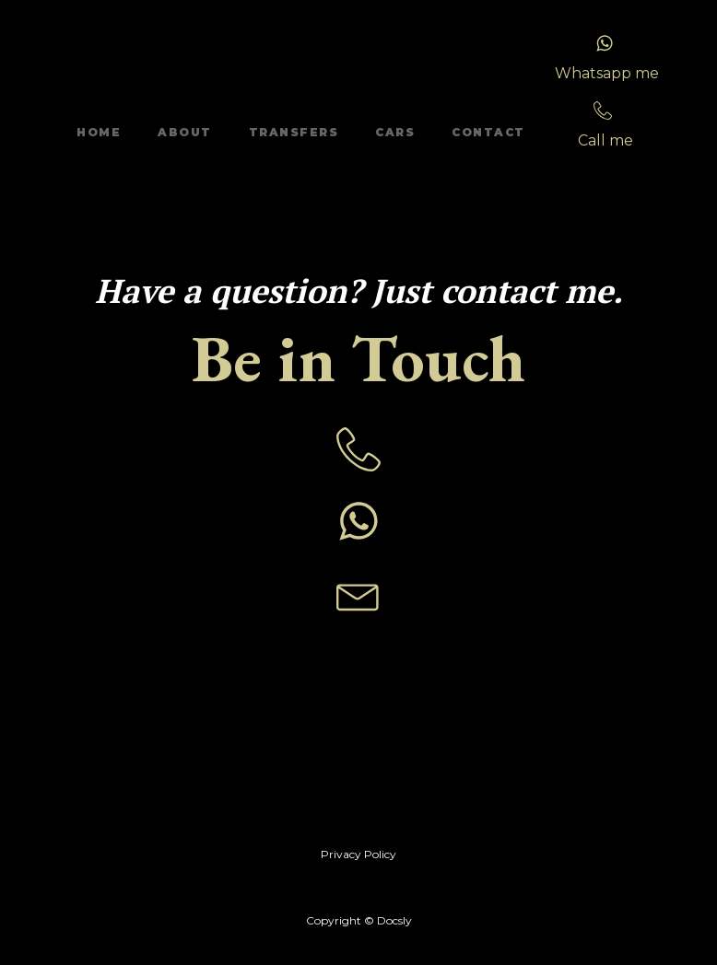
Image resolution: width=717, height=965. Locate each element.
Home (98, 132)
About (185, 132)
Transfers (294, 132)
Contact (488, 132)
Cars (395, 132)
